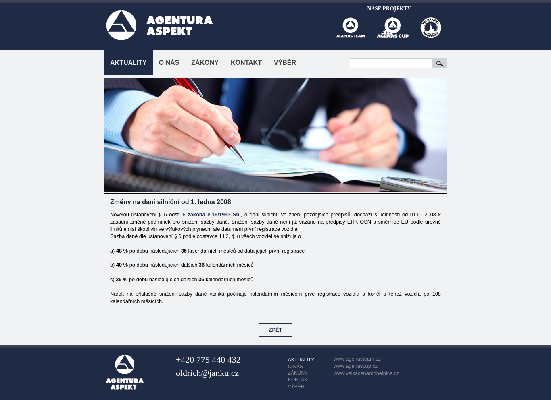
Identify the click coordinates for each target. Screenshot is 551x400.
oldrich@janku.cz (207, 373)
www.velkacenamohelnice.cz (366, 373)
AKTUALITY (128, 62)
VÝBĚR (285, 62)
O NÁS (169, 62)
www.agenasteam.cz (357, 359)
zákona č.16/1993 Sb (213, 214)
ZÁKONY (205, 62)
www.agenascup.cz (356, 366)
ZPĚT (275, 330)
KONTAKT (246, 62)
